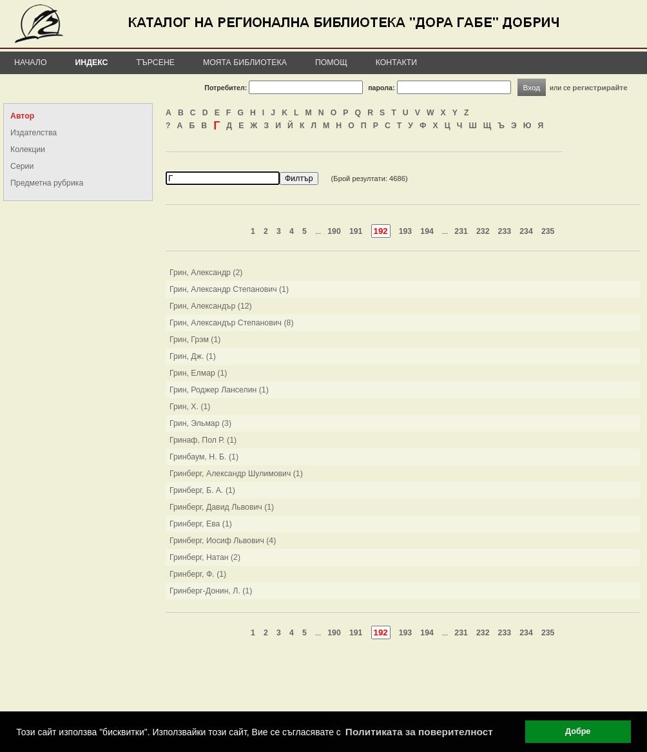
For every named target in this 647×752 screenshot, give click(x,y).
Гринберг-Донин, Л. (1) (210, 590)
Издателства (33, 132)
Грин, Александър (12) (210, 306)
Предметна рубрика (46, 183)
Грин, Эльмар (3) (200, 423)
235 (548, 231)
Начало (30, 62)
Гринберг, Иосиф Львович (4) (222, 540)
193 (405, 231)
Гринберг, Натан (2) (204, 557)
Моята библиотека (245, 62)
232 (483, 231)
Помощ (331, 62)
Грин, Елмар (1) (198, 373)
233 (505, 231)
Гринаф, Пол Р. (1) (203, 440)
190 (334, 231)
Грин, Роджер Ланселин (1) (219, 389)
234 (526, 231)
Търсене (155, 62)
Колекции (27, 149)
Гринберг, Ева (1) (200, 523)
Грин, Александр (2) (205, 272)
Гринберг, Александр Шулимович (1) (236, 473)
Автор (22, 116)
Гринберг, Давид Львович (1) (221, 507)
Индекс (91, 62)
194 (427, 231)
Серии (22, 166)
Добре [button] (577, 731)
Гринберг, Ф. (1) (197, 574)
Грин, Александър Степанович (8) (231, 322)
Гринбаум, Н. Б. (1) (203, 456)
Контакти (396, 62)
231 (461, 231)
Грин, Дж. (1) (192, 356)
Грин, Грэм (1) (194, 339)
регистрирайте (600, 87)
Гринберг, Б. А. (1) (202, 490)
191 (356, 231)
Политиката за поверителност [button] (419, 731)
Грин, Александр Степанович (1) (229, 289)
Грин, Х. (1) (189, 406)
